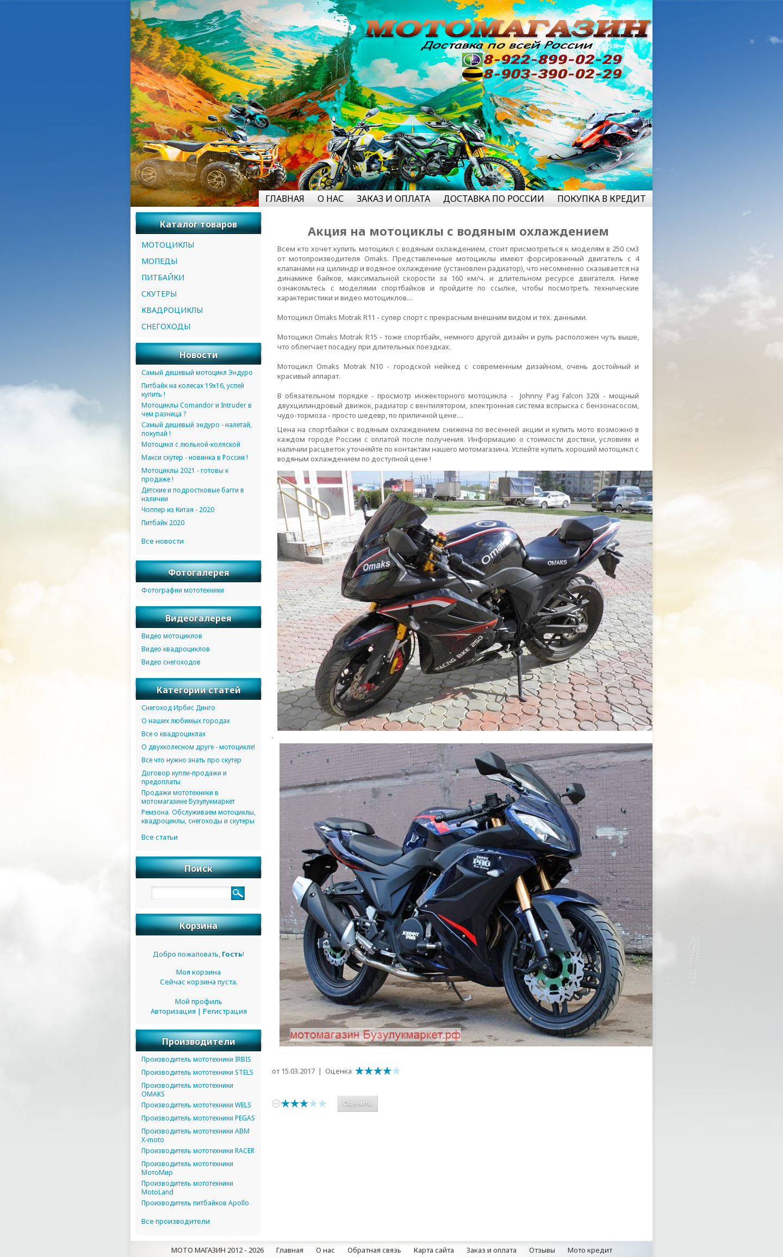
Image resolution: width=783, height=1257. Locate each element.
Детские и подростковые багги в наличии (192, 494)
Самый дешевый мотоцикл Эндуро (197, 372)
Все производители (175, 1221)
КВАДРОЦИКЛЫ (172, 310)
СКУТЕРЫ (159, 293)
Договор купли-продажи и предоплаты (184, 777)
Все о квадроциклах (173, 733)
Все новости (162, 541)
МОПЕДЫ (159, 261)
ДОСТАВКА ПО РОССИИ (493, 199)
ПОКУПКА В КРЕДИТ (601, 199)
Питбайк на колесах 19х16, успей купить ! (192, 390)
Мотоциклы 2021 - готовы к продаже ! (184, 475)
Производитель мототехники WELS (196, 1105)
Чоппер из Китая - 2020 (177, 509)
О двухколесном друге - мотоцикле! (198, 746)
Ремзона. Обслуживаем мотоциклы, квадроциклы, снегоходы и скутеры (198, 816)
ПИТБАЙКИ (162, 277)
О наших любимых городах (185, 720)
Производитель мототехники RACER (197, 1150)
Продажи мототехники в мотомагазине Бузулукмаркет (188, 797)
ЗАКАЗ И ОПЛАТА (393, 199)
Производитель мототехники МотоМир (187, 1168)
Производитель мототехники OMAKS (187, 1090)
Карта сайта (434, 1250)
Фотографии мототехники (182, 590)
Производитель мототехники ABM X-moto (195, 1135)
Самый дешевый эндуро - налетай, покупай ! (196, 429)
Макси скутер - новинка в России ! (194, 457)
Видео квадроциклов (175, 649)
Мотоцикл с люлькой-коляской (190, 444)
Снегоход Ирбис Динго (178, 707)
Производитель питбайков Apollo (195, 1202)
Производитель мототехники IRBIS (196, 1059)
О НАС (331, 199)
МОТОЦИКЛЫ (167, 244)
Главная (289, 1250)
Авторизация (173, 1011)
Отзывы (542, 1250)
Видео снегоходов (171, 662)
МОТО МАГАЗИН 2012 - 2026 (217, 1250)
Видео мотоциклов (171, 635)
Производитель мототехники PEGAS (198, 1118)
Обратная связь (374, 1250)
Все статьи (159, 837)
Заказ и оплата (492, 1250)
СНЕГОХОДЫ (165, 326)
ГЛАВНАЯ (284, 199)
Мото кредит (590, 1250)
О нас (325, 1250)
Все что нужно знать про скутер (191, 760)
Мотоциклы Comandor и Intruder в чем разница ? (196, 409)
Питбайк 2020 (162, 522)
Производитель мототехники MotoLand (187, 1188)
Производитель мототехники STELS (197, 1072)
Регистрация (225, 1011)
